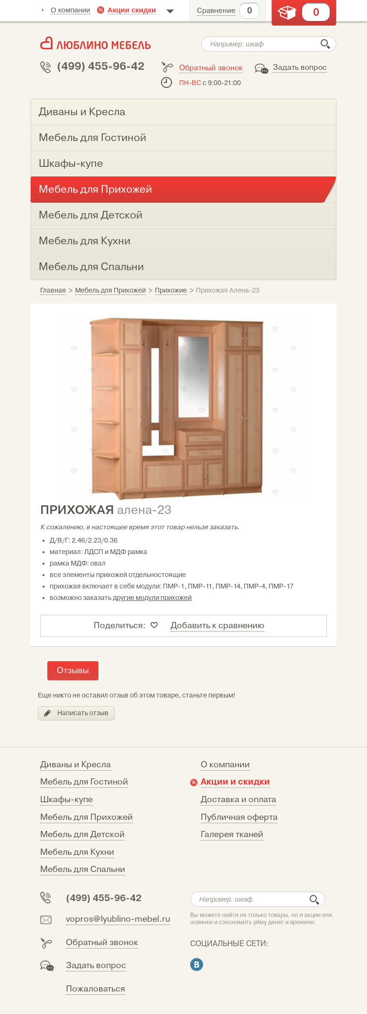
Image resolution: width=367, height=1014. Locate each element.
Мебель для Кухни (77, 852)
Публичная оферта (239, 817)
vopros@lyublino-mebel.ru (118, 919)
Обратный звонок (211, 68)
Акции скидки (132, 10)
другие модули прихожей (152, 598)
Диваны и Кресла (75, 764)
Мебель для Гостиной (84, 781)
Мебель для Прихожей (86, 817)
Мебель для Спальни (82, 869)
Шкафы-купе (66, 799)
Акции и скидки (235, 781)
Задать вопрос (300, 67)
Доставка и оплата (238, 799)
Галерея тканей (232, 834)
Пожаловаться (95, 988)
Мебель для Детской (82, 834)
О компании (70, 10)
